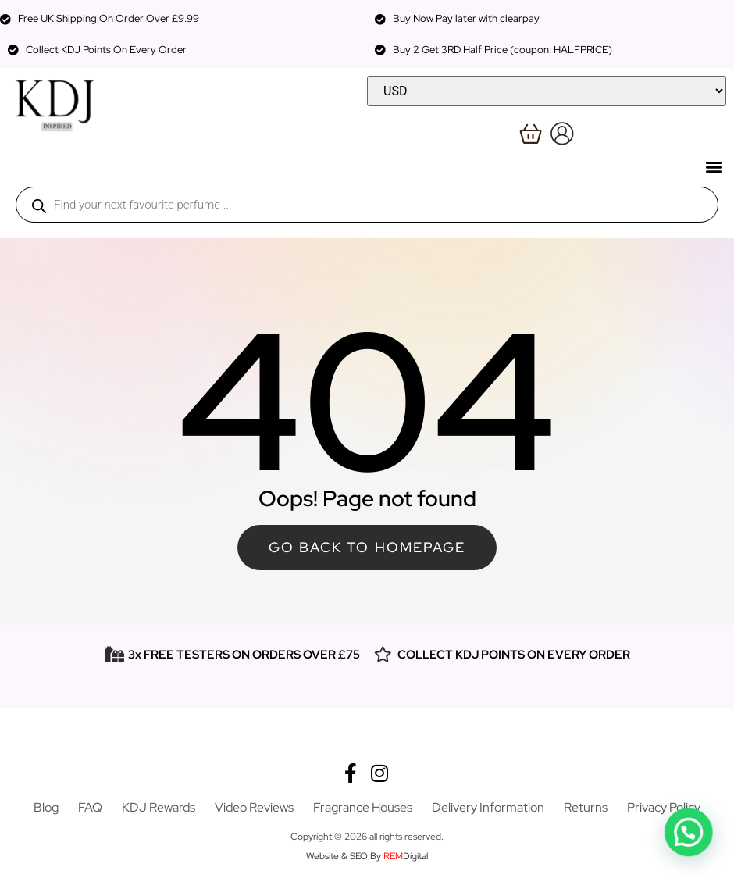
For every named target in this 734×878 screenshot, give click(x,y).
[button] (713, 166)
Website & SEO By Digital (367, 856)
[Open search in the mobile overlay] (367, 204)
